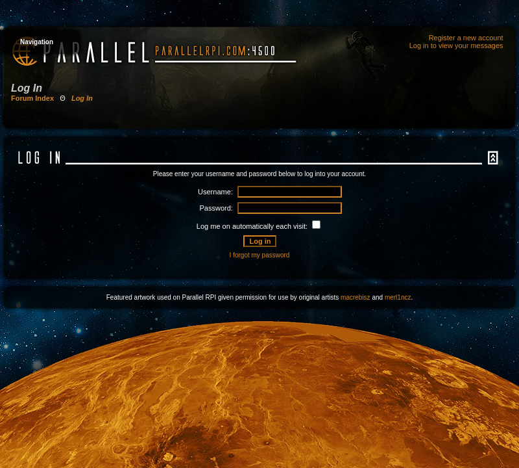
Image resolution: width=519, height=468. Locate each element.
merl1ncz (398, 297)
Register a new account (466, 38)
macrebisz (355, 297)
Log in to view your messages (456, 45)
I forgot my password (260, 255)
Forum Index (32, 98)
